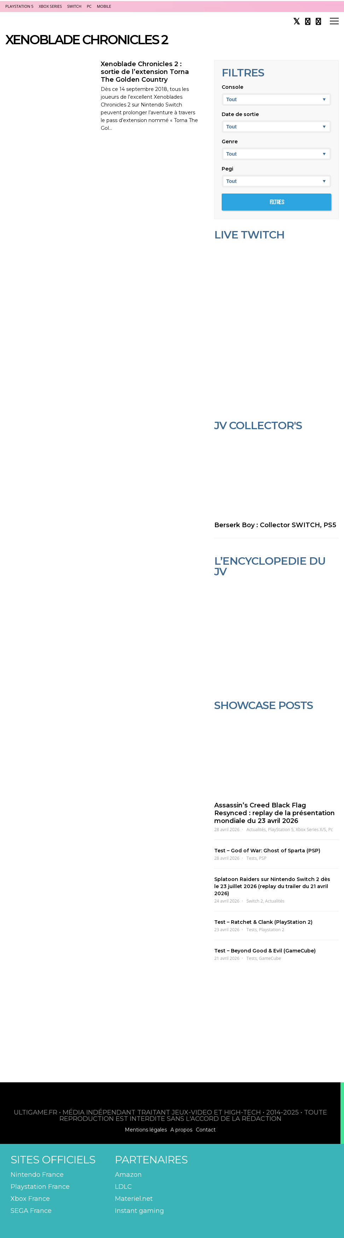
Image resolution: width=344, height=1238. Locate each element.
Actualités (256, 830)
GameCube (270, 958)
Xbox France (30, 1199)
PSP (263, 858)
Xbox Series (50, 6)
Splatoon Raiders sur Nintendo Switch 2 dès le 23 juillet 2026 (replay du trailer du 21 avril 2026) (272, 886)
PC (89, 6)
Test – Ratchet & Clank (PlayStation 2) (263, 922)
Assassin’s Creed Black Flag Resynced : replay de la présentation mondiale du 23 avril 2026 (274, 813)
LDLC (123, 1187)
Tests (251, 858)
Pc (330, 830)
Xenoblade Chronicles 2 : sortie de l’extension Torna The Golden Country (145, 72)
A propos (181, 1129)
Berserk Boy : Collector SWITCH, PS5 (275, 525)
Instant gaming (139, 1211)
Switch (74, 6)
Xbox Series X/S (311, 830)
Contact (206, 1129)
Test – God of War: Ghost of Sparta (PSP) (267, 850)
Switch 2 (254, 901)
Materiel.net (134, 1199)
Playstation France (40, 1187)
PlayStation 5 (19, 6)
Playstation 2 (271, 930)
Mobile (104, 6)
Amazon (128, 1175)
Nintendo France (37, 1175)
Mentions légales (146, 1129)
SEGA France (31, 1211)
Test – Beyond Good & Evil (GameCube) (265, 951)
